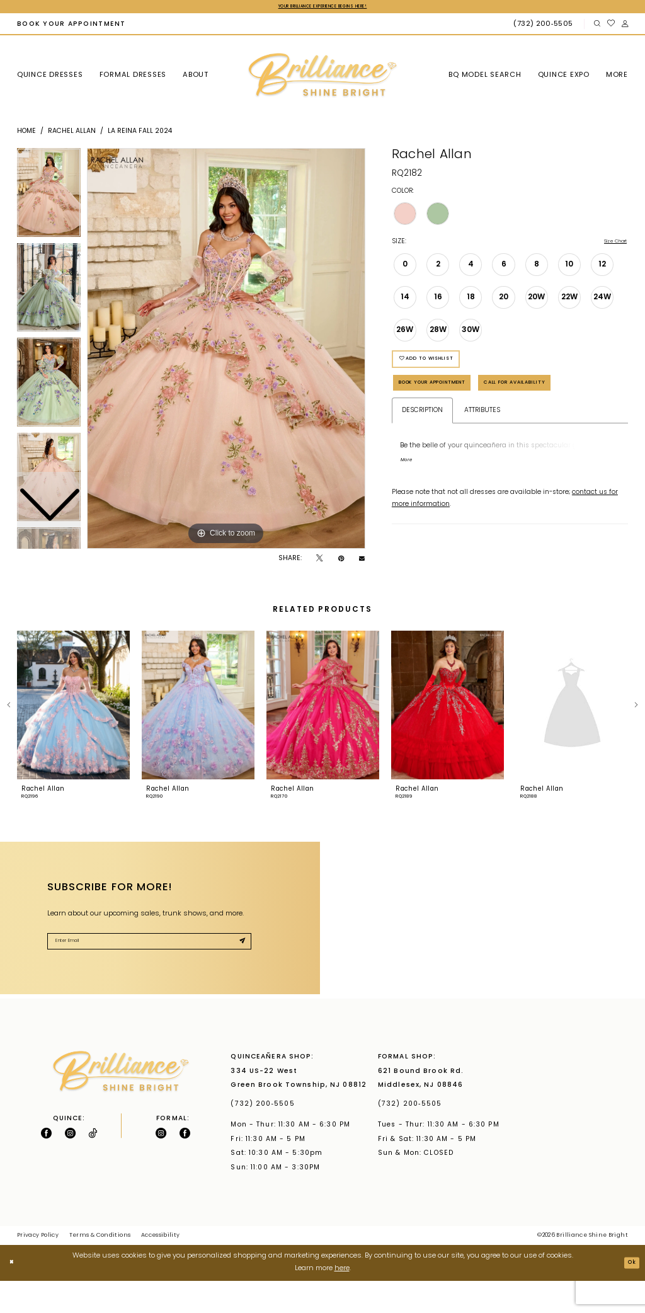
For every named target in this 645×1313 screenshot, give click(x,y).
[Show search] (596, 26)
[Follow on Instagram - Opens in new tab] (70, 1166)
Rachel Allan (72, 133)
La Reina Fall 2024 (140, 133)
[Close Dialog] (14, 1295)
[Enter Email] (149, 977)
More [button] (409, 517)
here (342, 1301)
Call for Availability (447, 432)
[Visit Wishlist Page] (610, 26)
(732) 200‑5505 (265, 1136)
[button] (624, 26)
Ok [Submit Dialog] (629, 1295)
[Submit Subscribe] (239, 977)
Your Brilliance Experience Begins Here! (322, 7)
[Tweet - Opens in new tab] (319, 560)
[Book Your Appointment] (71, 26)
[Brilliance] (322, 77)
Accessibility (160, 1268)
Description (422, 464)
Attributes (482, 464)
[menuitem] (71, 26)
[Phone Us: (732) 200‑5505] (544, 26)
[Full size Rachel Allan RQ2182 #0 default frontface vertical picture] (226, 350)
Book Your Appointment (455, 400)
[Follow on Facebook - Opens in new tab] (46, 1166)
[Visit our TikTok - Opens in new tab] (93, 1166)
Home (26, 133)
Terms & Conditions (100, 1268)
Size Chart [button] (610, 244)
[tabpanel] (226, 350)
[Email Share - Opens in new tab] (361, 561)
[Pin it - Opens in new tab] (341, 560)
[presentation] (73, 737)
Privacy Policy (38, 1268)
